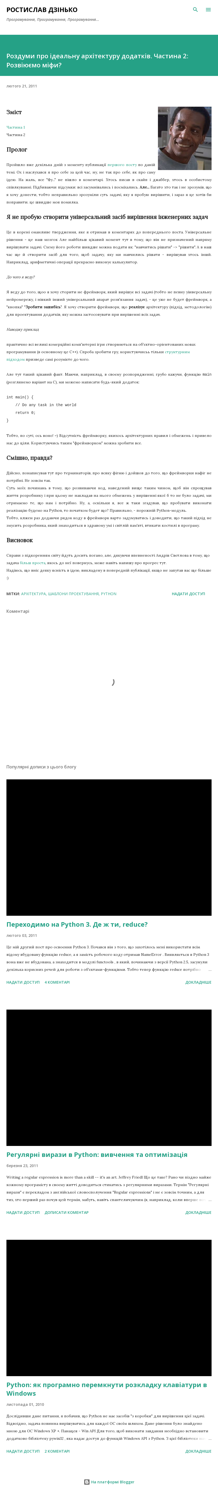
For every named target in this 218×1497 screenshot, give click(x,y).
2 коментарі (57, 1451)
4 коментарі (57, 982)
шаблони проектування (73, 593)
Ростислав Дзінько (41, 9)
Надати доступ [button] (188, 593)
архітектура (33, 593)
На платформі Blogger (109, 1481)
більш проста (32, 562)
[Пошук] (195, 9)
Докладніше (198, 982)
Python (108, 593)
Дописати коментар (66, 1212)
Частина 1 (15, 127)
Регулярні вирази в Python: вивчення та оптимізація (97, 1154)
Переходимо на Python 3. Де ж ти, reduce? (77, 924)
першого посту (122, 164)
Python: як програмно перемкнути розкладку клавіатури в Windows (106, 1389)
